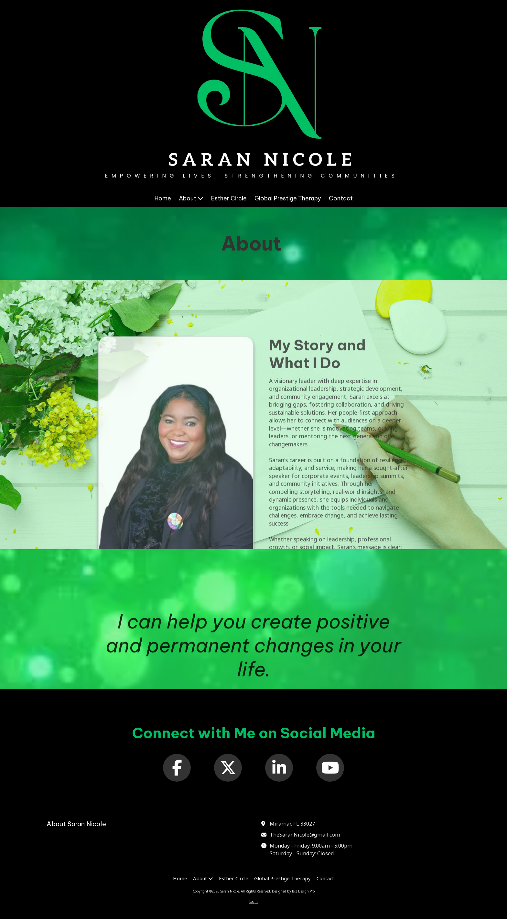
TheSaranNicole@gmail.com (305, 834)
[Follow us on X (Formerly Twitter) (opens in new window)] (228, 768)
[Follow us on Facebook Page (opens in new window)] (177, 768)
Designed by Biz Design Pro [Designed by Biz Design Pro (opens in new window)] (293, 891)
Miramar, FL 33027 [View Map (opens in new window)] (292, 823)
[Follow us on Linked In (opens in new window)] (279, 768)
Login (253, 901)
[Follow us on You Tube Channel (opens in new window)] (330, 768)
